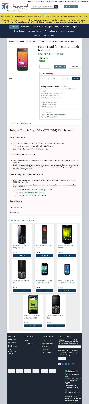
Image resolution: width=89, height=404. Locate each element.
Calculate (76, 78)
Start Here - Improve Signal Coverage (47, 27)
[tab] (13, 123)
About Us (52, 35)
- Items (71, 6)
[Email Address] (69, 346)
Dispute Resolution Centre (12, 351)
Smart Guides (19, 31)
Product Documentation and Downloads (60, 31)
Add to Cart (60, 67)
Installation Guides (35, 31)
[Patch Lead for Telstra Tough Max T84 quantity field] (45, 67)
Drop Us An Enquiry (71, 27)
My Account (25, 27)
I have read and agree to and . (68, 352)
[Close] (44, 15)
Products (14, 27)
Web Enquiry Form (48, 1)
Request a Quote (34, 1)
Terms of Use (46, 341)
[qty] (45, 78)
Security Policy (47, 353)
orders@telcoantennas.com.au (56, 115)
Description (13, 123)
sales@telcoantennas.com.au (66, 1)
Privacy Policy (46, 349)
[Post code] (65, 78)
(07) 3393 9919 (51, 117)
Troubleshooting (39, 35)
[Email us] (59, 363)
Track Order (12, 346)
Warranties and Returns (47, 345)
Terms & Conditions (67, 353)
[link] (63, 363)
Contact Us (29, 344)
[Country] (55, 78)
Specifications (26, 123)
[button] (75, 67)
